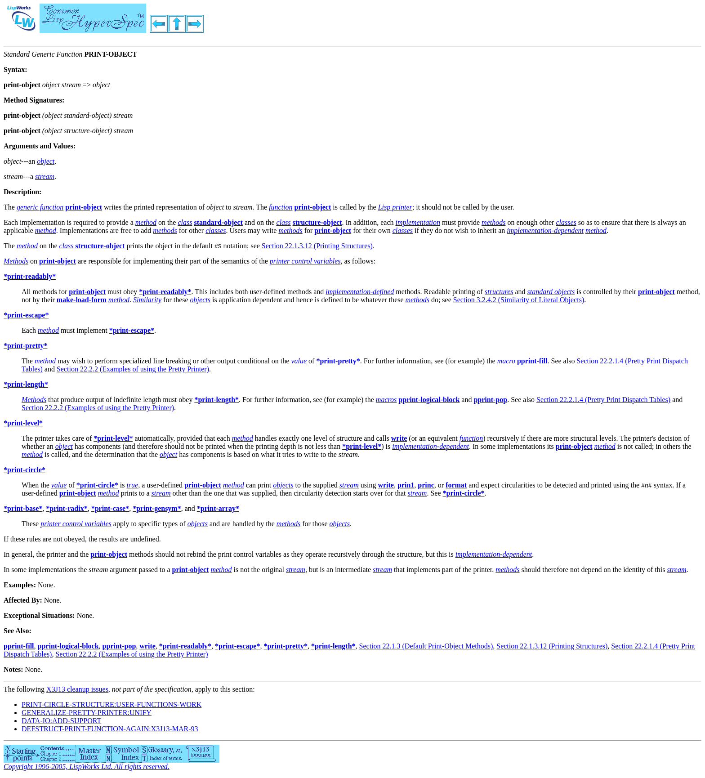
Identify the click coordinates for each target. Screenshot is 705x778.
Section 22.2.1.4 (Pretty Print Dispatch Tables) (603, 399)
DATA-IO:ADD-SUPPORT (61, 720)
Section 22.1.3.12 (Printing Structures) (317, 246)
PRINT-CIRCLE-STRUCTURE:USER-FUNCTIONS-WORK (111, 704)
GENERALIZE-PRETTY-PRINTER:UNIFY (87, 712)
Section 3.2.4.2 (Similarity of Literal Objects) (519, 300)
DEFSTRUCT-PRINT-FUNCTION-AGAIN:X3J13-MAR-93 (110, 729)
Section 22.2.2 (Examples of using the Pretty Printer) (133, 369)
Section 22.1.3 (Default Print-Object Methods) (426, 646)
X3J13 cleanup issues (77, 689)
